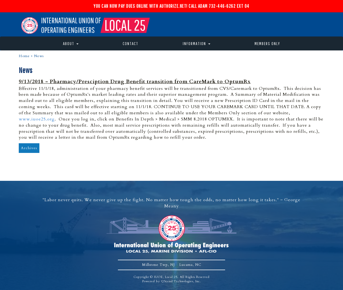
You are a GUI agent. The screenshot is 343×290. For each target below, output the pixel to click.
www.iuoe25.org (37, 119)
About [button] (71, 43)
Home (24, 56)
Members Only (267, 43)
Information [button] (196, 43)
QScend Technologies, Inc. (181, 281)
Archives (29, 147)
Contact (130, 43)
